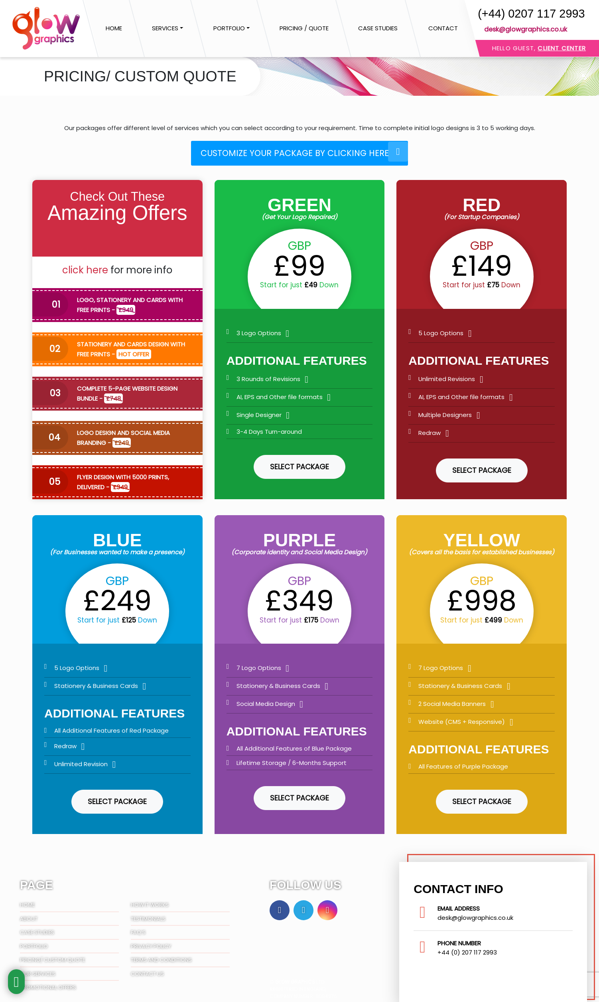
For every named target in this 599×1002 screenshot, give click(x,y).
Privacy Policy (151, 941)
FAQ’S (138, 927)
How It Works (150, 900)
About (28, 913)
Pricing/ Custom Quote (52, 955)
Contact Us (147, 968)
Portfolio (34, 941)
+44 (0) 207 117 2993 (467, 947)
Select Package (299, 462)
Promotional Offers (48, 982)
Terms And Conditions (161, 955)
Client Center (562, 48)
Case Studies (37, 927)
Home (27, 900)
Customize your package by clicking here (306, 151)
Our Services (37, 968)
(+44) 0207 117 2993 (531, 13)
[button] (168, 28)
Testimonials (148, 913)
